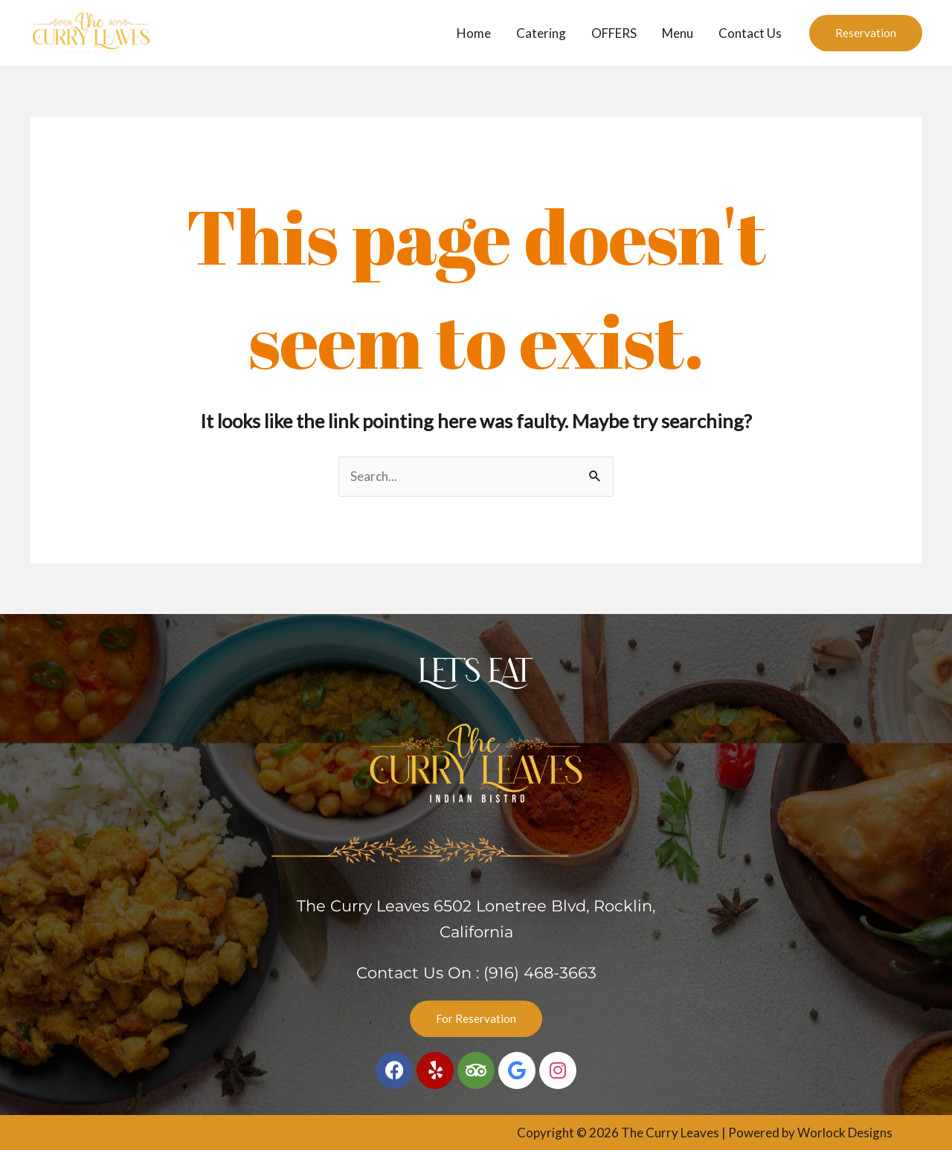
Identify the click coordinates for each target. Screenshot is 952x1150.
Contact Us (750, 33)
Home (474, 33)
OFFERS (614, 33)
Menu (677, 33)
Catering (541, 33)
